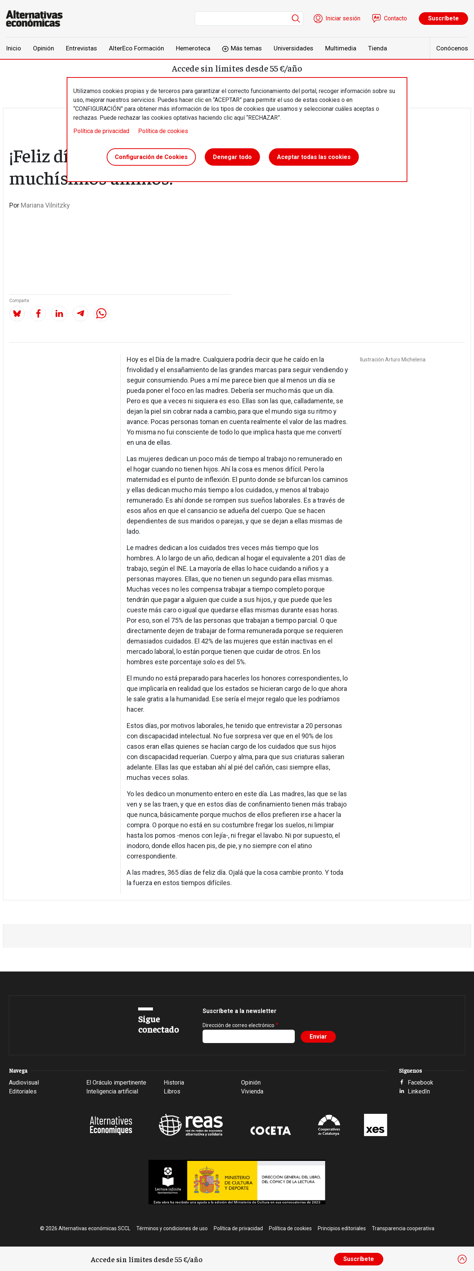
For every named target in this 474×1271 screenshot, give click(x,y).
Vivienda (252, 1091)
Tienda (377, 48)
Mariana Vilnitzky (45, 205)
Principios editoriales (342, 1228)
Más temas (246, 48)
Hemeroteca (193, 48)
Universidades (293, 48)
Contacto (395, 18)
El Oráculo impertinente (116, 1082)
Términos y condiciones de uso (172, 1228)
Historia (174, 1082)
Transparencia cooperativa (403, 1228)
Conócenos (452, 48)
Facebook (420, 1082)
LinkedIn (419, 1091)
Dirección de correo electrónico (238, 1025)
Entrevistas (81, 48)
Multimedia (340, 48)
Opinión (43, 48)
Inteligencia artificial (112, 1091)
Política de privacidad (101, 131)
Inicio (13, 48)
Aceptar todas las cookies (314, 156)
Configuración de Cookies (151, 156)
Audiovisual (24, 1082)
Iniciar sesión (343, 18)
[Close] (462, 1259)
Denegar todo (232, 156)
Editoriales (23, 1091)
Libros (172, 1091)
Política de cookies (163, 131)
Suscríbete (443, 18)
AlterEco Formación (136, 48)
